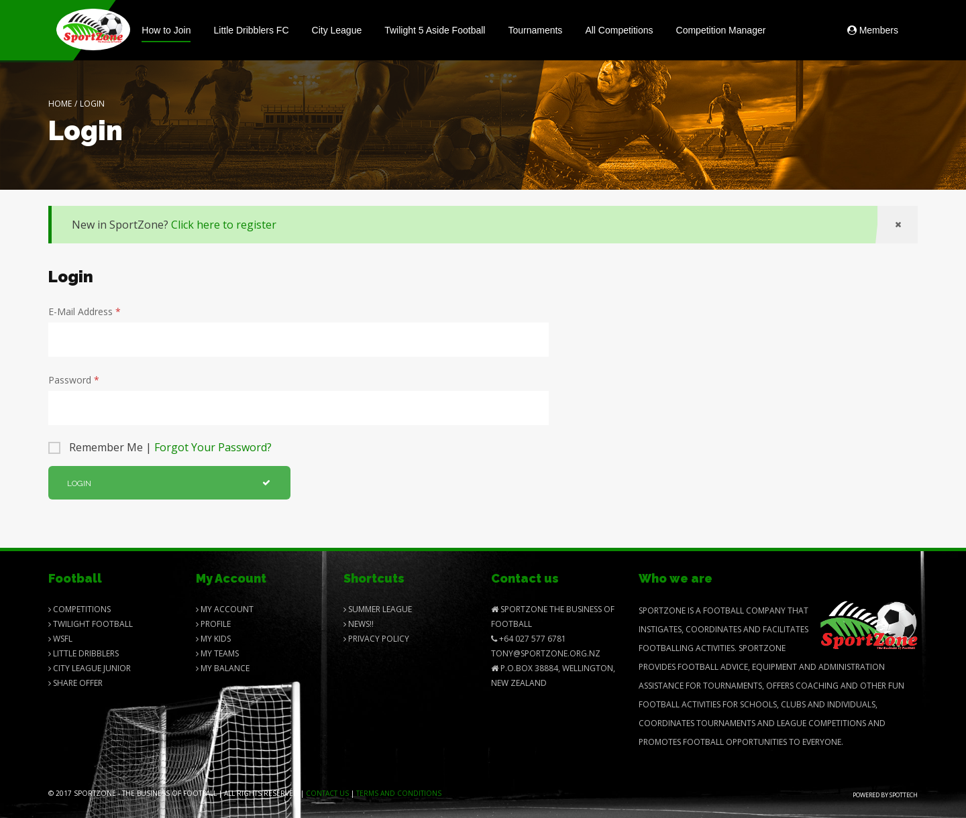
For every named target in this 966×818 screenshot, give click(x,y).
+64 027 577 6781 (528, 638)
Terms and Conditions (398, 793)
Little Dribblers (83, 653)
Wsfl (60, 638)
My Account (225, 609)
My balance (223, 668)
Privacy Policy (376, 638)
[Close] (897, 224)
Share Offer (75, 683)
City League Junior (89, 668)
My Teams (217, 653)
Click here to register (223, 224)
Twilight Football (90, 624)
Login (168, 483)
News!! (358, 624)
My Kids (213, 638)
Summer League (377, 609)
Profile (213, 624)
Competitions (79, 609)
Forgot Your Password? (213, 447)
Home (60, 103)
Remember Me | (170, 447)
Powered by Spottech (885, 795)
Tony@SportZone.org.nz (545, 653)
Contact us (327, 793)
